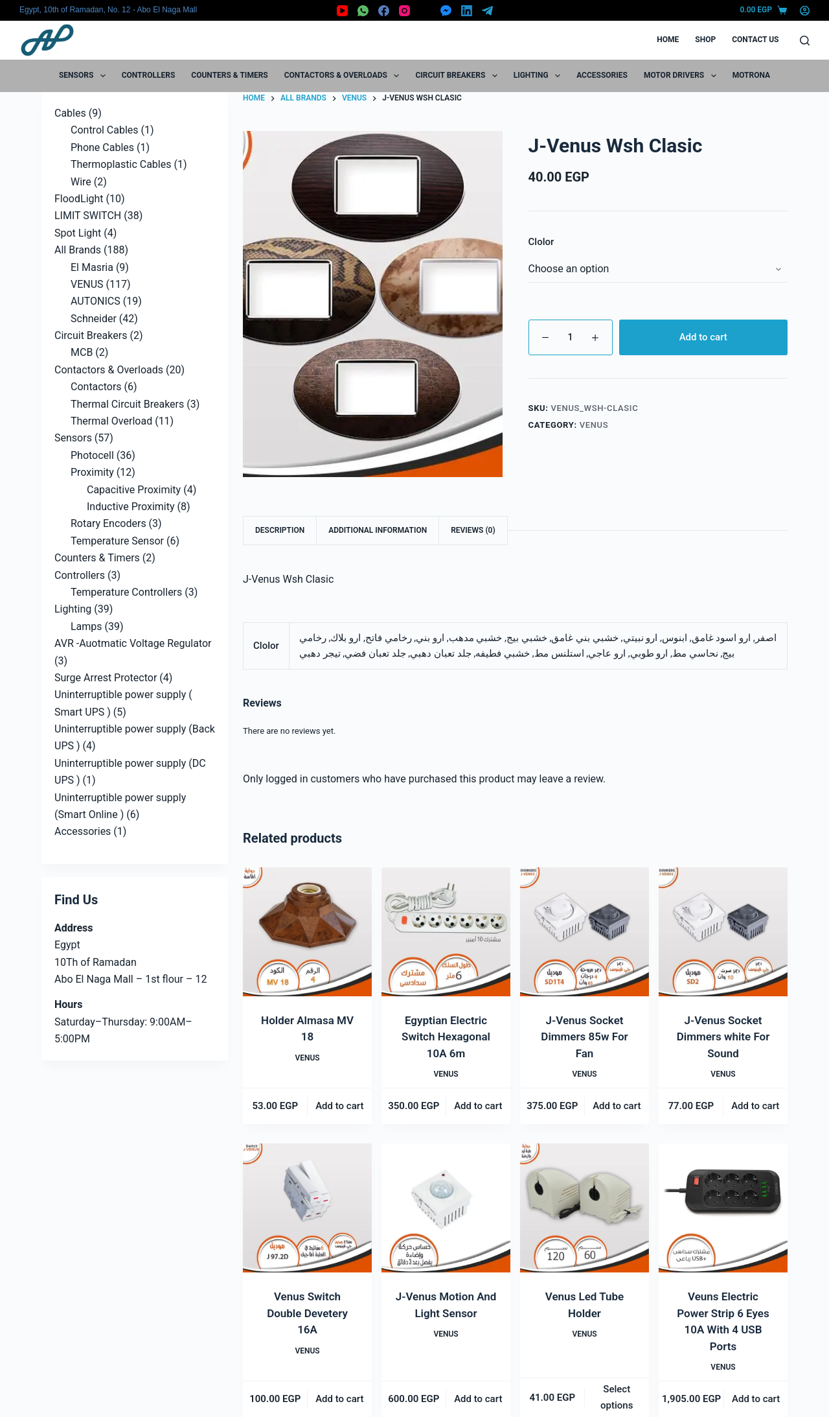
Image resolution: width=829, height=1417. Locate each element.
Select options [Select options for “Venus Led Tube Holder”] (616, 1397)
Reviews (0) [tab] (473, 530)
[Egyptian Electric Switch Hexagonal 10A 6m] (445, 931)
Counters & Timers (229, 75)
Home (668, 39)
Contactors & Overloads (344, 76)
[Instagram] (404, 10)
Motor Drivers (682, 76)
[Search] (805, 40)
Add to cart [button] (339, 1106)
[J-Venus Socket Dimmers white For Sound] (723, 931)
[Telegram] (487, 10)
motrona (751, 75)
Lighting (539, 76)
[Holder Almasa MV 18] (307, 931)
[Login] (805, 11)
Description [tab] (279, 530)
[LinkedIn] (466, 10)
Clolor (541, 242)
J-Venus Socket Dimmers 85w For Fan (584, 1037)
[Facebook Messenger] (445, 10)
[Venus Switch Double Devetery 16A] (307, 1207)
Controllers (149, 75)
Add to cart (703, 337)
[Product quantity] (570, 337)
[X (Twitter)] (425, 10)
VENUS (594, 425)
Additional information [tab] (377, 530)
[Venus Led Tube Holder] (584, 1207)
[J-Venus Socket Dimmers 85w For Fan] (584, 931)
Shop (705, 39)
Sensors (85, 76)
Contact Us (755, 39)
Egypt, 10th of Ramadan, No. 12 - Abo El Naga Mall (108, 9)
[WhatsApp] (363, 10)
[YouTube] (342, 10)
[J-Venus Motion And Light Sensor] (445, 1207)
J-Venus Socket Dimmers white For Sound (723, 1037)
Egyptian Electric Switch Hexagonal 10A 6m (446, 1037)
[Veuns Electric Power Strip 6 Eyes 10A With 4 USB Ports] (723, 1207)
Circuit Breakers (458, 76)
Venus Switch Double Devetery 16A (307, 1313)
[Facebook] (383, 10)
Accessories (602, 75)
